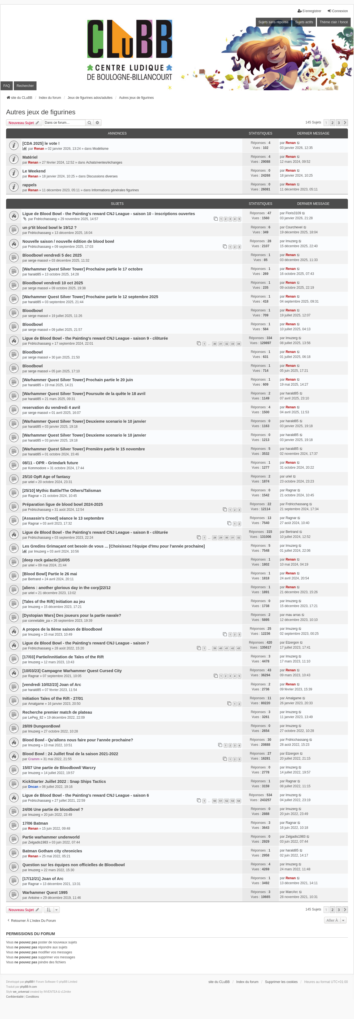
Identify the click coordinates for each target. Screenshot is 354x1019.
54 (238, 801)
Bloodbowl (32, 310)
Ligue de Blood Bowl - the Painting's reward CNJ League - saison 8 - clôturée (95, 532)
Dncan (33, 787)
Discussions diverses (102, 176)
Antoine (34, 898)
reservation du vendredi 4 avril (51, 407)
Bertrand (292, 532)
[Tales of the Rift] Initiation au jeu (53, 601)
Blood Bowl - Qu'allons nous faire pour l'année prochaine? (77, 740)
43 (238, 648)
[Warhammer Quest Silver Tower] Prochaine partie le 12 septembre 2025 (90, 297)
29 (220, 537)
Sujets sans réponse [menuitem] (274, 22)
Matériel (29, 157)
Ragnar (33, 496)
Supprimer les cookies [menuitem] (281, 982)
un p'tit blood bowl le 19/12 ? (49, 227)
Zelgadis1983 (38, 842)
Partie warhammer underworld (51, 837)
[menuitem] (15, 996)
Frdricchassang (45, 219)
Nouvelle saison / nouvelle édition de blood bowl (68, 241)
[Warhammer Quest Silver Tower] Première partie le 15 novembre (83, 449)
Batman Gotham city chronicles (52, 851)
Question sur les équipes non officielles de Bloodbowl (73, 865)
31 (220, 343)
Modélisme (101, 149)
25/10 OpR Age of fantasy (46, 476)
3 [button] (339, 122)
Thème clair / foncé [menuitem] (334, 22)
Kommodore (37, 468)
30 (214, 343)
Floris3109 (293, 213)
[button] (345, 122)
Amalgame (36, 704)
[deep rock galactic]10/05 (46, 560)
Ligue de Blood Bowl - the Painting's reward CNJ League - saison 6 (85, 795)
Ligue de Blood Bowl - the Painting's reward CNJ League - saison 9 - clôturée (95, 338)
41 (226, 648)
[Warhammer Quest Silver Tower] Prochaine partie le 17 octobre (82, 269)
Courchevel (294, 227)
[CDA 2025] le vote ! (41, 143)
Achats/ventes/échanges (104, 162)
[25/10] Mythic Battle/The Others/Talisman (61, 490)
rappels (29, 185)
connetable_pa (39, 621)
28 (214, 537)
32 (226, 343)
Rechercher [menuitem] (25, 86)
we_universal (21, 991)
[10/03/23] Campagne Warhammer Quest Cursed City (72, 671)
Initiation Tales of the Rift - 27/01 (52, 698)
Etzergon (292, 642)
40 (220, 648)
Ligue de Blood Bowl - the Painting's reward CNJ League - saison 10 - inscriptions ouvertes (108, 213)
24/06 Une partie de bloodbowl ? (52, 809)
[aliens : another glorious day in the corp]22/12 (66, 587)
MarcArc (292, 892)
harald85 (34, 274)
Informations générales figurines (115, 190)
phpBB (29, 981)
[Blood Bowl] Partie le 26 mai (49, 574)
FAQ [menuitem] (6, 86)
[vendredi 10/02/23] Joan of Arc (51, 684)
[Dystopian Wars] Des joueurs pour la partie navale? (71, 615)
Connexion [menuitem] (337, 11)
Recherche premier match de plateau (57, 712)
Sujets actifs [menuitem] (304, 22)
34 (238, 343)
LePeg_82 (35, 717)
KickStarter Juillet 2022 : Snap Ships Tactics (64, 781)
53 (232, 801)
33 (232, 343)
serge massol (38, 260)
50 (214, 801)
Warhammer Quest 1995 (44, 892)
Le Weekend (34, 171)
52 (226, 801)
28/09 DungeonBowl (41, 726)
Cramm (34, 759)
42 (232, 648)
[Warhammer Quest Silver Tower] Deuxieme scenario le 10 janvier (84, 421)
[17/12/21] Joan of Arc (42, 878)
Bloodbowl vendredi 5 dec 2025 (52, 255)
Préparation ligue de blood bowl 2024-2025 (62, 504)
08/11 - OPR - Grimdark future (50, 463)
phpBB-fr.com (28, 986)
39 (214, 648)
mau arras (293, 615)
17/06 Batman (35, 823)
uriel (31, 482)
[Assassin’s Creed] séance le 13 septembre (63, 518)
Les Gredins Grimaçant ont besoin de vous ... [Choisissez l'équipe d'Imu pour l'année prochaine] (113, 546)
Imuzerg (292, 241)
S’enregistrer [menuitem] (309, 11)
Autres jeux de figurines (41, 112)
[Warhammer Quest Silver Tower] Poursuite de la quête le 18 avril (83, 393)
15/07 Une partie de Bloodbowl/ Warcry (59, 767)
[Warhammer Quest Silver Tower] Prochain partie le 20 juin (77, 380)
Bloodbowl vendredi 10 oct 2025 (52, 283)
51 (220, 801)
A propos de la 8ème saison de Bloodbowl (62, 629)
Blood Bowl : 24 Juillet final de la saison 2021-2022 (70, 754)
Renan (39, 149)
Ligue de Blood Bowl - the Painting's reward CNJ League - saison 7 (85, 643)
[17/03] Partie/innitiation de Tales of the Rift (63, 657)
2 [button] (332, 122)
